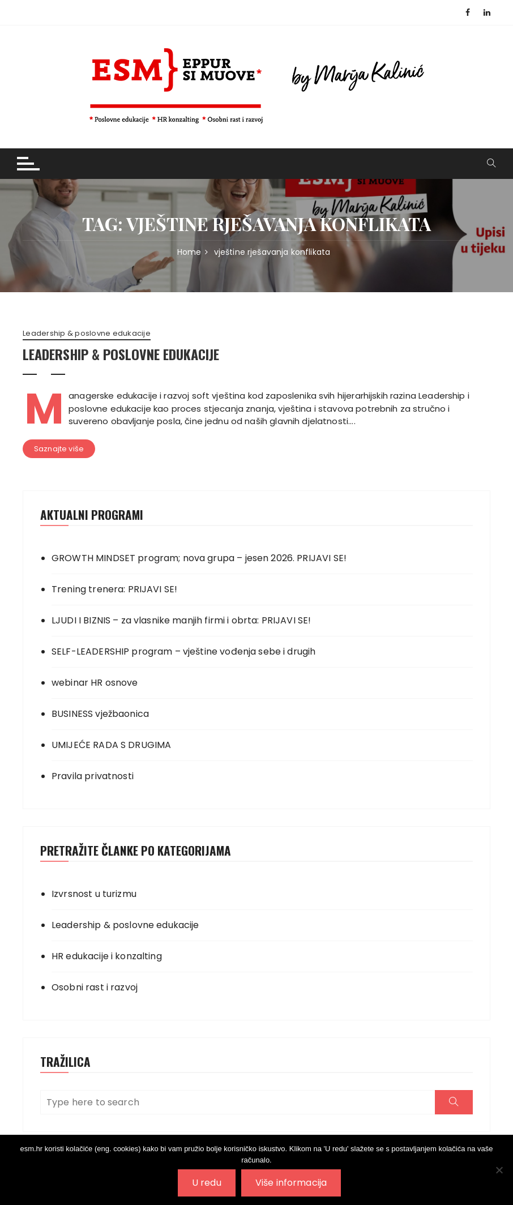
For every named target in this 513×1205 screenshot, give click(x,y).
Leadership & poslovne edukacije (87, 333)
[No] (499, 1170)
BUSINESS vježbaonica (100, 713)
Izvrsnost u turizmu (94, 893)
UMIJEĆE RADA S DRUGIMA (111, 744)
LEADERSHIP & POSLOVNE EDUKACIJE (121, 354)
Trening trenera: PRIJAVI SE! (114, 589)
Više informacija (291, 1182)
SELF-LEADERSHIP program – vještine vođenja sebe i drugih (183, 651)
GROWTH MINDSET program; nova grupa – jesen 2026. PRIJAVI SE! (199, 558)
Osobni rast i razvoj (95, 987)
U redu (206, 1182)
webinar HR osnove (95, 682)
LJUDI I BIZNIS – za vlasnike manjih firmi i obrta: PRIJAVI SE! (181, 620)
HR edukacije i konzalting (107, 956)
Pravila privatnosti (93, 776)
